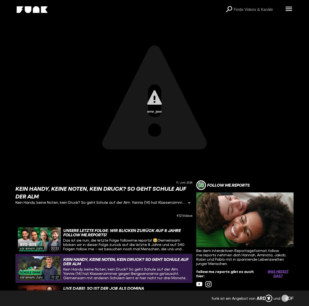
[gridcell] (104, 239)
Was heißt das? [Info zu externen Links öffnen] (278, 274)
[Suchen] (229, 9)
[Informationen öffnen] (189, 203)
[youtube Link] (199, 284)
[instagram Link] (208, 284)
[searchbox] (258, 9)
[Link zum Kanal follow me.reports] (223, 185)
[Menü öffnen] (289, 9)
